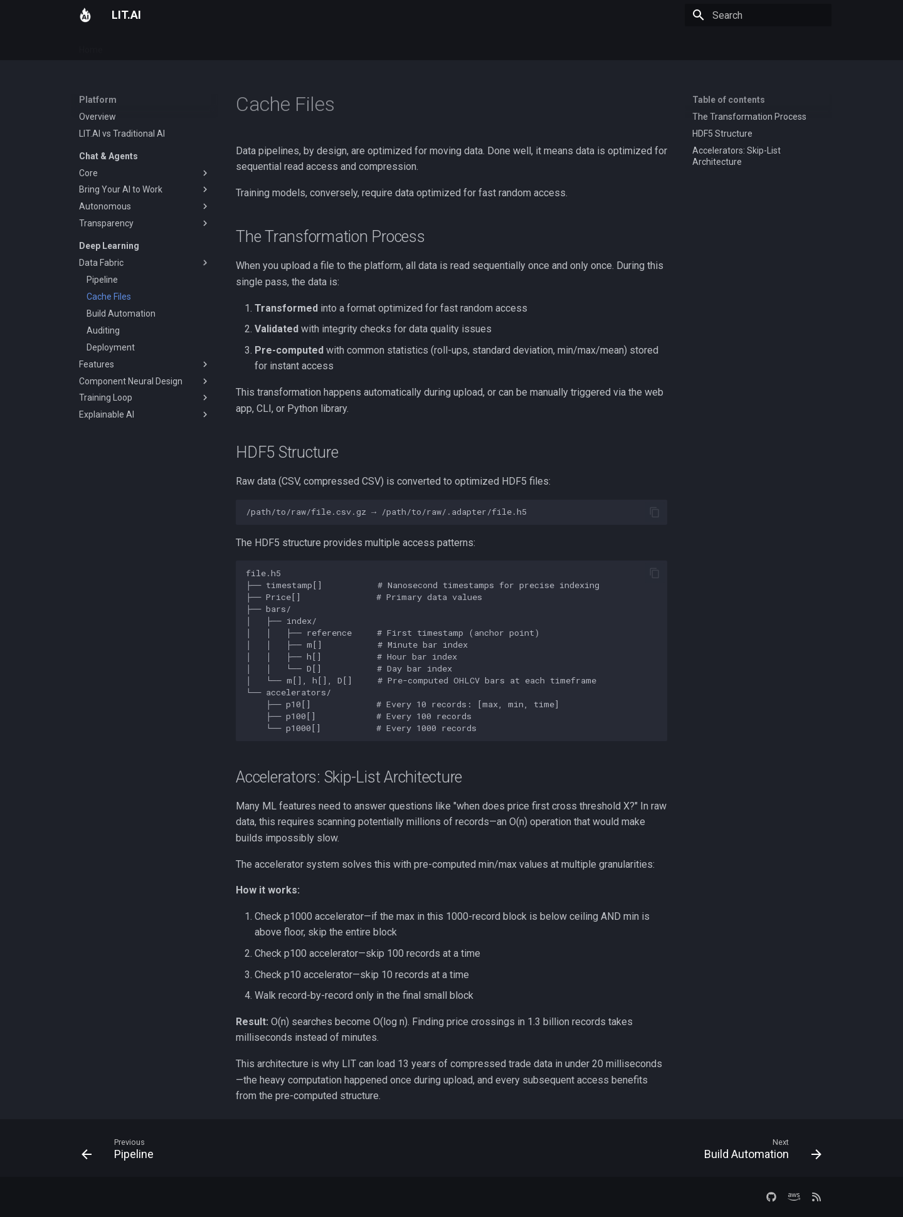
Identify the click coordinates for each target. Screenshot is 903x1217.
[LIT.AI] (85, 15)
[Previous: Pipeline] (121, 1151)
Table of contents (728, 100)
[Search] (758, 15)
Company (304, 46)
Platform (136, 46)
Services (186, 46)
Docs (227, 46)
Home (91, 46)
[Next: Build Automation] (759, 1151)
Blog (261, 46)
